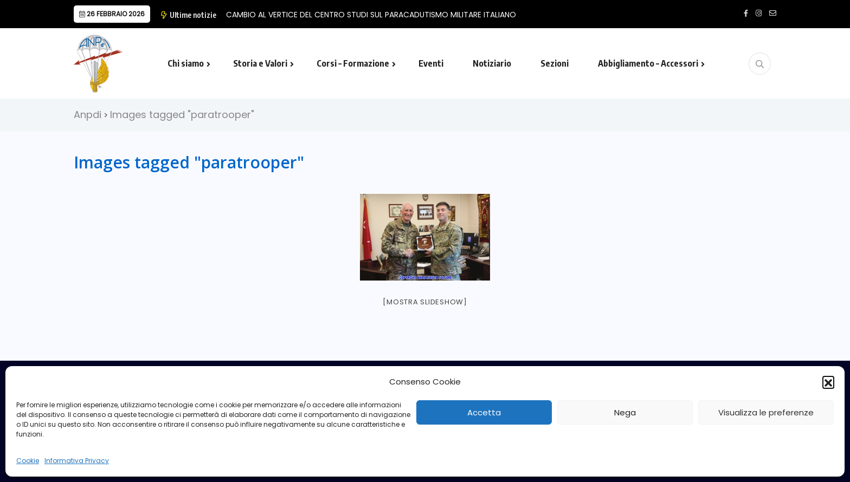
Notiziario (492, 63)
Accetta (484, 412)
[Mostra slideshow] (425, 302)
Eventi (430, 63)
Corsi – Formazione (353, 63)
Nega (625, 412)
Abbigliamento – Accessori (648, 63)
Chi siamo (186, 63)
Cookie (27, 460)
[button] (828, 381)
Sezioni (554, 63)
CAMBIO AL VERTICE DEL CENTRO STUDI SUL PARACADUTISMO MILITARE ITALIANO (371, 14)
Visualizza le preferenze (766, 412)
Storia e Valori (260, 63)
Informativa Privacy (76, 460)
